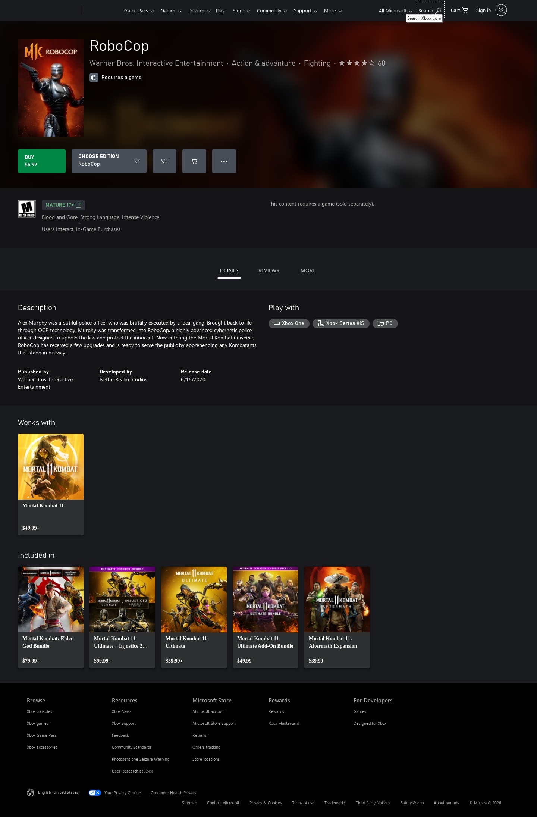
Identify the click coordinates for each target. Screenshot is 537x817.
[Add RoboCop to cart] (194, 161)
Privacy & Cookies (265, 802)
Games (169, 10)
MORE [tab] (308, 270)
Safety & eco (412, 802)
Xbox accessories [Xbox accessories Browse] (42, 747)
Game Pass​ (136, 10)
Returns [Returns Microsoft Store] (199, 735)
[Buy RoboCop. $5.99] (42, 161)
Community (276, 10)
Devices (199, 10)
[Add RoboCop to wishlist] (164, 161)
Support (311, 10)
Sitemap (189, 802)
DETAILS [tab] (229, 270)
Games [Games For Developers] (360, 711)
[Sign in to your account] (491, 10)
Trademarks (335, 802)
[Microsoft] (52, 10)
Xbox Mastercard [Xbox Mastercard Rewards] (283, 723)
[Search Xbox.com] (430, 9)
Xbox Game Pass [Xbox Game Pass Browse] (42, 735)
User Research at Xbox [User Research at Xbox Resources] (132, 771)
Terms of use (303, 802)
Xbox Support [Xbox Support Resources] (124, 723)
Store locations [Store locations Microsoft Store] (206, 759)
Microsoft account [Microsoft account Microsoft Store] (208, 711)
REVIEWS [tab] (268, 270)
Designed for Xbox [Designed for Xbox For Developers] (370, 723)
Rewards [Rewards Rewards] (276, 711)
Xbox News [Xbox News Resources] (122, 711)
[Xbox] (102, 10)
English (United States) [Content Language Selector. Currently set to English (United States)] (58, 791)
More (340, 10)
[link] (51, 484)
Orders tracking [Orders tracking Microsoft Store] (206, 747)
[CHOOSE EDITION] (109, 161)
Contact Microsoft (223, 802)
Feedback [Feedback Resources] (120, 735)
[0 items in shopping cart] (459, 9)
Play (224, 10)
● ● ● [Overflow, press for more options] (224, 161)
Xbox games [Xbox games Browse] (37, 723)
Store (244, 10)
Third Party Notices (373, 802)
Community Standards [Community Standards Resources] (132, 747)
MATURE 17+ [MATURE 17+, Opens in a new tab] (63, 205)
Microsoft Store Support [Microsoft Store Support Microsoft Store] (214, 723)
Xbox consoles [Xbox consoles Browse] (39, 711)
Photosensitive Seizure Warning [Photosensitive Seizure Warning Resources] (140, 759)
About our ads (446, 802)
